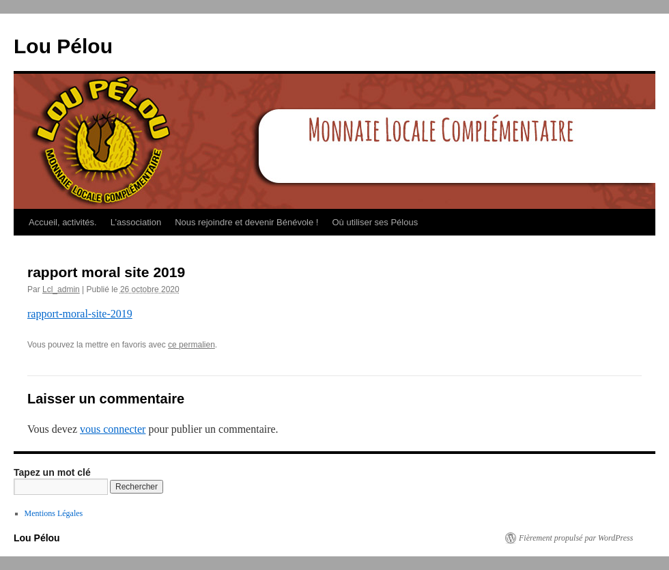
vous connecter (112, 429)
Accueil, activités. (63, 222)
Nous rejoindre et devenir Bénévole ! (246, 222)
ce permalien (191, 345)
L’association (136, 222)
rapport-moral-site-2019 (79, 313)
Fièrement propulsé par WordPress (576, 538)
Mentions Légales (54, 513)
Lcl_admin (61, 289)
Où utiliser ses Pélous (375, 222)
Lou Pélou (63, 46)
